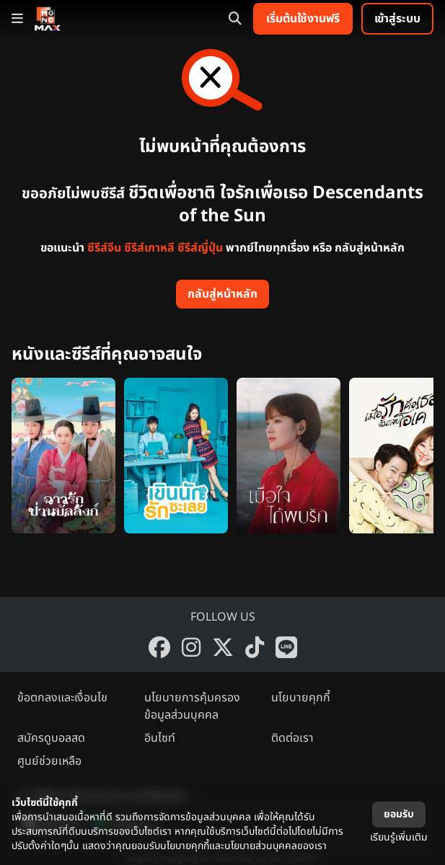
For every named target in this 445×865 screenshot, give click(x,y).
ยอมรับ (399, 814)
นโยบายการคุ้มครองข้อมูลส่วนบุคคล (192, 706)
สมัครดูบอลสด (51, 738)
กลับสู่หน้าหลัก (222, 294)
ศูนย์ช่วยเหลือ (49, 761)
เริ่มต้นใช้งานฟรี (303, 18)
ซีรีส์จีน (104, 248)
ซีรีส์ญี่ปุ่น (200, 248)
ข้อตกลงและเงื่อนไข (62, 697)
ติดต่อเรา (292, 738)
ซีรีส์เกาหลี (149, 248)
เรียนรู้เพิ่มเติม (399, 837)
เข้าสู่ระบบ (397, 18)
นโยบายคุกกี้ (300, 697)
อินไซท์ (159, 738)
